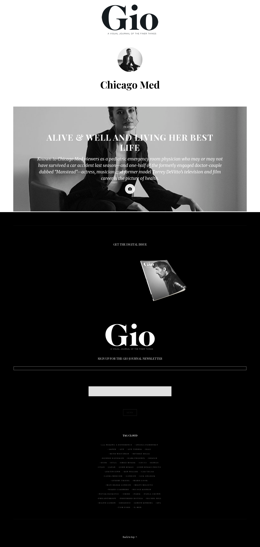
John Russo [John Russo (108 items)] (126, 467)
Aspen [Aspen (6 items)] (112, 449)
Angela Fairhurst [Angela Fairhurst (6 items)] (147, 445)
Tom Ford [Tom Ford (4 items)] (124, 507)
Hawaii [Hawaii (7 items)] (154, 462)
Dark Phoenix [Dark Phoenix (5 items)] (136, 458)
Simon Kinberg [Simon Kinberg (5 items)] (143, 503)
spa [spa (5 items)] (159, 503)
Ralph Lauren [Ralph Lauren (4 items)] (107, 503)
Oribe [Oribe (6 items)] (126, 494)
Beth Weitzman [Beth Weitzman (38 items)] (119, 454)
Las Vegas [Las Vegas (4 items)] (148, 471)
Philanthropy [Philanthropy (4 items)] (107, 498)
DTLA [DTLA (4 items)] (114, 462)
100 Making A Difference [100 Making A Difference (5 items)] (116, 445)
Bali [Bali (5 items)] (148, 449)
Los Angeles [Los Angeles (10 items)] (147, 476)
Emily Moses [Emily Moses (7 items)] (128, 462)
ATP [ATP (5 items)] (122, 449)
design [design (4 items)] (153, 458)
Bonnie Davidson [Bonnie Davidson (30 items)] (113, 458)
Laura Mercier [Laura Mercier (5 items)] (113, 476)
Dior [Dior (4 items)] (104, 462)
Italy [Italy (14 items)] (101, 467)
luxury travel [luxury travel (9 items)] (121, 480)
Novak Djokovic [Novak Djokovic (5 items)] (109, 494)
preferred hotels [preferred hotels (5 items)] (131, 498)
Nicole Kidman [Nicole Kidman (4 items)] (142, 489)
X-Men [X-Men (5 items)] (138, 507)
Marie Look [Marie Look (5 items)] (140, 480)
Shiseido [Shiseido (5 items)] (125, 503)
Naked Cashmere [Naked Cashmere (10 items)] (118, 489)
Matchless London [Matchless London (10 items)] (119, 485)
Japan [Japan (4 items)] (112, 467)
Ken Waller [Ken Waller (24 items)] (131, 471)
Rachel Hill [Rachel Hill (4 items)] (154, 498)
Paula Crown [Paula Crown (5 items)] (152, 494)
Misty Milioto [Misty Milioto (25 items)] (144, 485)
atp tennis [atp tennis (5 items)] (135, 449)
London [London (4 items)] (131, 476)
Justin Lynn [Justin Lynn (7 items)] (113, 471)
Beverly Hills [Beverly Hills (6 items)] (141, 454)
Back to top (130, 537)
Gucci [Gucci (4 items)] (143, 462)
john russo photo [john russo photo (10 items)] (149, 467)
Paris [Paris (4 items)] (137, 494)
